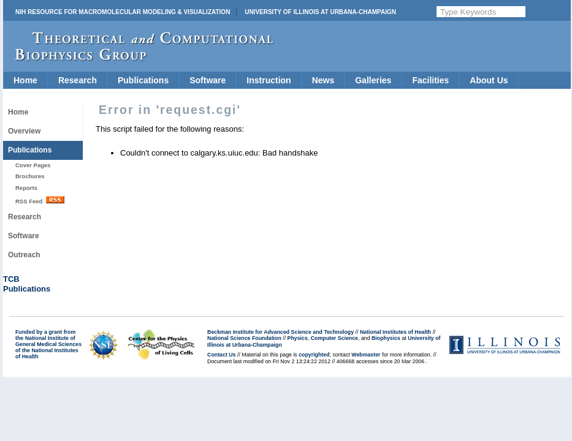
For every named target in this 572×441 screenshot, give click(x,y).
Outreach (24, 255)
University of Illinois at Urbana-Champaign (320, 12)
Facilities (430, 80)
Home (25, 80)
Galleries (373, 80)
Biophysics (386, 338)
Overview (24, 131)
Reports (26, 187)
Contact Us (221, 355)
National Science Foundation (244, 338)
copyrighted (314, 355)
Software (207, 80)
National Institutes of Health (395, 332)
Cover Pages (33, 165)
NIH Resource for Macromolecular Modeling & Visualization (122, 12)
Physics (298, 338)
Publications (143, 80)
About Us (489, 80)
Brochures (30, 176)
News (323, 80)
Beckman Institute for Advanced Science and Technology (280, 332)
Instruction (268, 80)
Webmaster (365, 355)
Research (77, 80)
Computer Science (334, 338)
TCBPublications (26, 283)
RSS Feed (39, 200)
